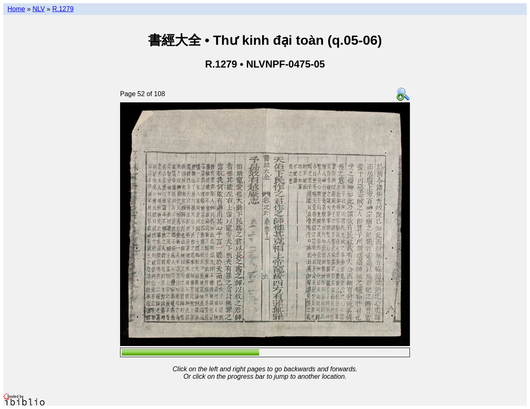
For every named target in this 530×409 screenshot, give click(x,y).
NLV (38, 8)
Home (16, 8)
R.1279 (63, 8)
